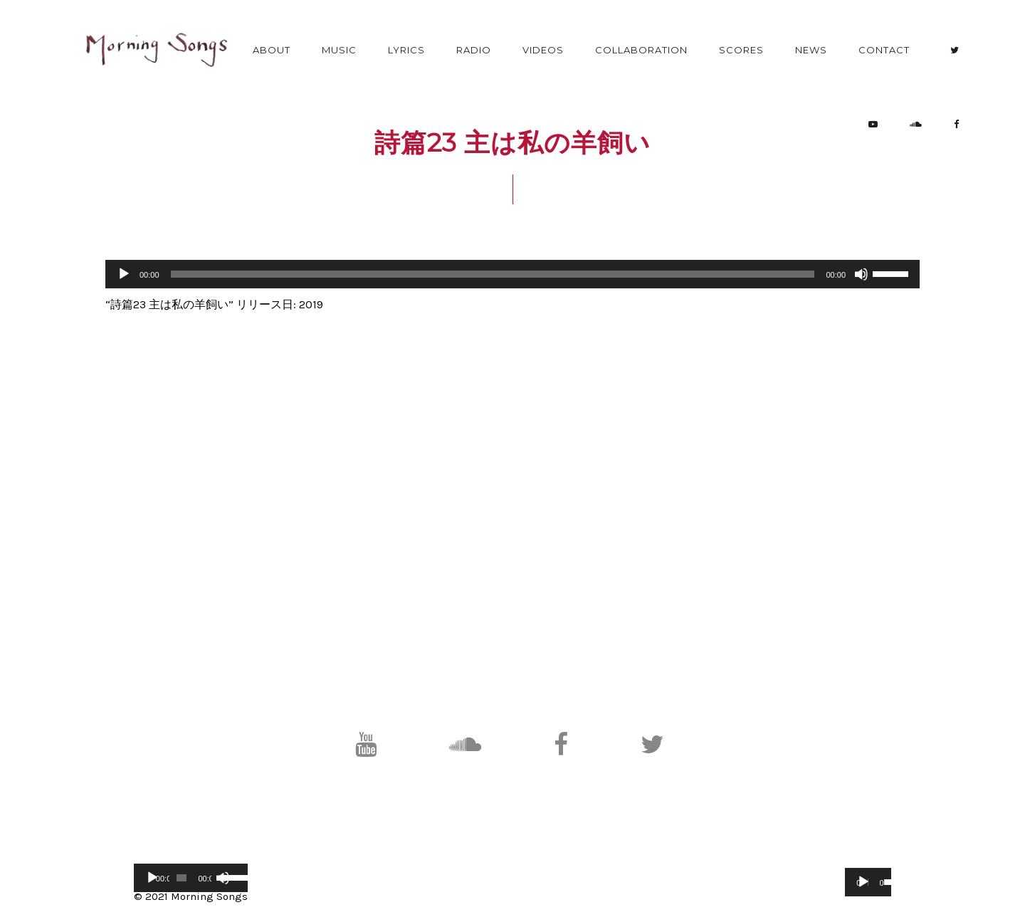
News (811, 50)
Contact (884, 50)
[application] (512, 274)
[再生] (124, 274)
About (271, 50)
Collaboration (641, 50)
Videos (543, 50)
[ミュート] (861, 274)
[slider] (493, 274)
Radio (473, 50)
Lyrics (406, 50)
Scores (741, 50)
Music (339, 50)
